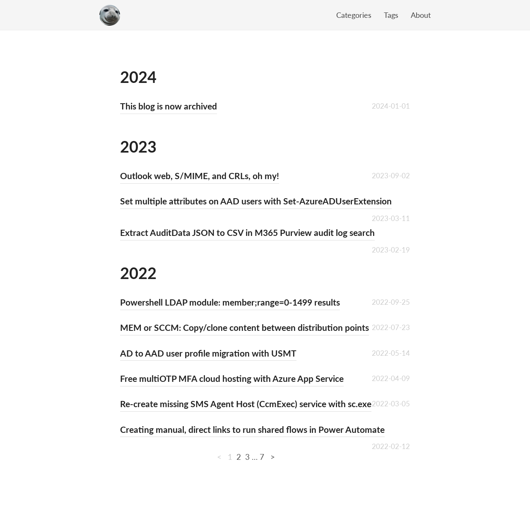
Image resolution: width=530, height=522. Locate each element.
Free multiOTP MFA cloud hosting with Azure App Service (232, 378)
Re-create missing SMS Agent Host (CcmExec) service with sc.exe (245, 403)
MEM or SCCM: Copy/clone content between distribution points (244, 327)
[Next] (271, 456)
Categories (353, 14)
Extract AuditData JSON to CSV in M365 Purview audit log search (247, 232)
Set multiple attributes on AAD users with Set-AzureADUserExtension (256, 201)
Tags (391, 14)
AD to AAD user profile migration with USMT (208, 353)
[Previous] (220, 456)
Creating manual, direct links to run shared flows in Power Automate (252, 429)
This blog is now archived (168, 106)
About (421, 14)
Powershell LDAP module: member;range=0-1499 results (230, 302)
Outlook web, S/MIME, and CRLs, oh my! (199, 175)
